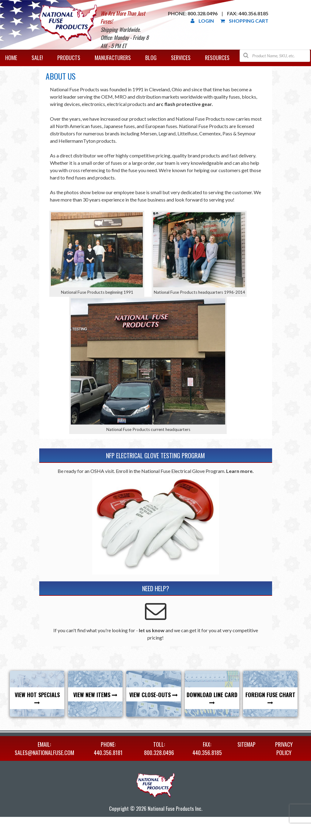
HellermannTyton (77, 141)
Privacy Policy (284, 748)
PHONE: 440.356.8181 (108, 748)
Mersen (148, 133)
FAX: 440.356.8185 (207, 748)
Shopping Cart (244, 21)
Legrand (167, 133)
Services (181, 58)
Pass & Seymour (239, 133)
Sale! (37, 58)
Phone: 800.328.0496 (193, 13)
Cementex (210, 133)
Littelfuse (187, 133)
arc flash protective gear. (184, 104)
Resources (217, 58)
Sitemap (246, 744)
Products (68, 58)
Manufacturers (113, 58)
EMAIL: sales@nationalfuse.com (44, 748)
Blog (151, 58)
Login (202, 21)
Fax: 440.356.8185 (247, 13)
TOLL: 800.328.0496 (159, 748)
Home (11, 58)
